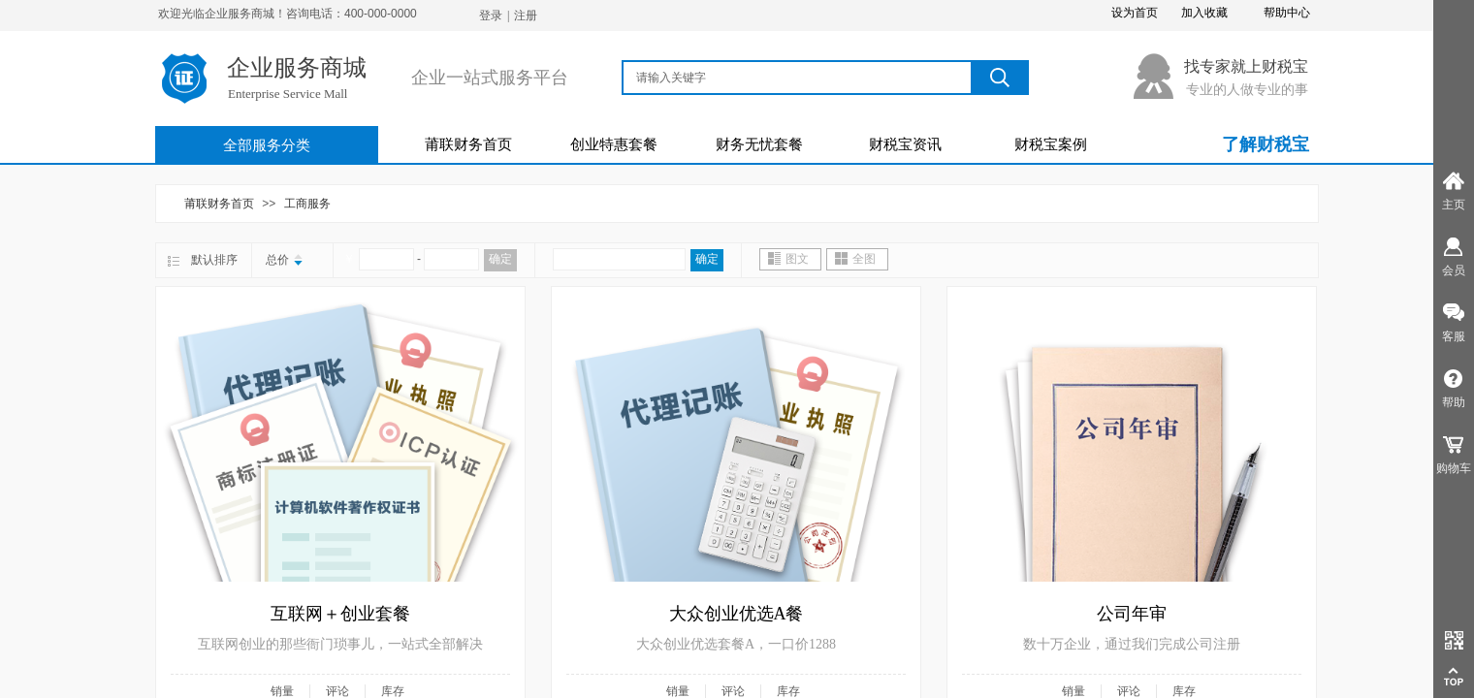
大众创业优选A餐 (736, 613)
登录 (490, 15)
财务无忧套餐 (759, 144)
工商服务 (307, 203)
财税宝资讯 (905, 144)
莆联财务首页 (468, 144)
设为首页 (1134, 12)
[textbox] (798, 77)
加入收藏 (1204, 12)
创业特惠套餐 (613, 144)
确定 (500, 259)
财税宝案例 (1050, 144)
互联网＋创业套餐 (340, 613)
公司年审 (1132, 613)
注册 (525, 15)
